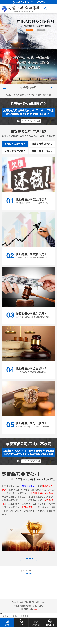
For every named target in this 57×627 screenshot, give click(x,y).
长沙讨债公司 (26, 616)
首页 (15, 94)
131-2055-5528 (31, 121)
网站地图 (24, 609)
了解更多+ (28, 558)
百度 (31, 609)
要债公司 (24, 94)
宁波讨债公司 (4, 616)
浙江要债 (35, 94)
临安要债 (46, 94)
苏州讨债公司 (15, 616)
